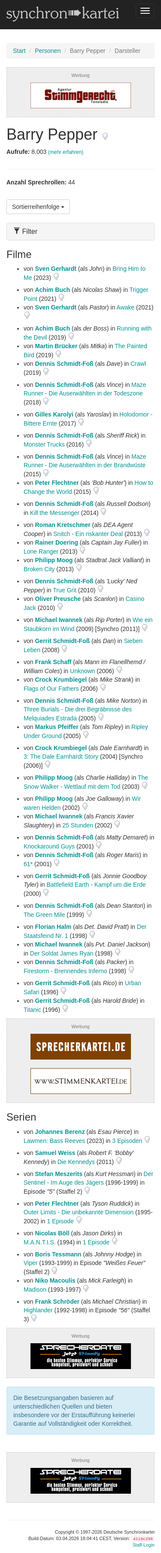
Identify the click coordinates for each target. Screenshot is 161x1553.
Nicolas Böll (52, 1233)
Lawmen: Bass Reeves (54, 1140)
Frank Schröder (57, 1301)
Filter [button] (25, 231)
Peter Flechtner (57, 482)
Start (19, 50)
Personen (48, 50)
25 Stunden (77, 825)
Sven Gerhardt (55, 268)
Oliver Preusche (58, 598)
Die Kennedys (76, 1161)
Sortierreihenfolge (38, 206)
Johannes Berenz (60, 1131)
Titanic (32, 1009)
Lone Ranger (41, 551)
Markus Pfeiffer (56, 726)
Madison (35, 1289)
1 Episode (61, 1221)
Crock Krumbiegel (61, 679)
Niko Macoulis (55, 1280)
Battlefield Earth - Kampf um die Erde (96, 884)
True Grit (64, 590)
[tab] (80, 231)
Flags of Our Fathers (51, 688)
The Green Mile (44, 914)
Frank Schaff (53, 662)
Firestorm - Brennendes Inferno (65, 971)
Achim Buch (52, 289)
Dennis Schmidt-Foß (64, 363)
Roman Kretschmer (62, 524)
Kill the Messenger (54, 512)
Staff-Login (144, 1544)
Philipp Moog (54, 560)
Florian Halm (53, 926)
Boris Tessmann (58, 1254)
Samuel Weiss (55, 1152)
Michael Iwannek (58, 619)
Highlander (38, 1310)
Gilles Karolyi (54, 414)
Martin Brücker (56, 346)
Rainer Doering (56, 542)
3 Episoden (128, 1140)
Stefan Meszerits (58, 1173)
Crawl (138, 363)
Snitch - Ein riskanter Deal (88, 533)
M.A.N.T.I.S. (40, 1242)
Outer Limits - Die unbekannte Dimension (79, 1212)
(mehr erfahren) (66, 152)
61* (28, 864)
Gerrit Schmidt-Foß (62, 640)
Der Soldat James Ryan (62, 953)
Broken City (39, 569)
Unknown (82, 671)
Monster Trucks (44, 444)
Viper (30, 1262)
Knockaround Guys (49, 846)
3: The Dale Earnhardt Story (61, 756)
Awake (125, 307)
